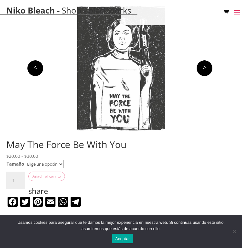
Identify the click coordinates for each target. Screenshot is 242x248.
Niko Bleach (30, 10)
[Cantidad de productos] (15, 180)
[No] (234, 231)
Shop (71, 10)
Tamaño (15, 164)
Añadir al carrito (46, 176)
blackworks (109, 10)
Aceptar (122, 238)
